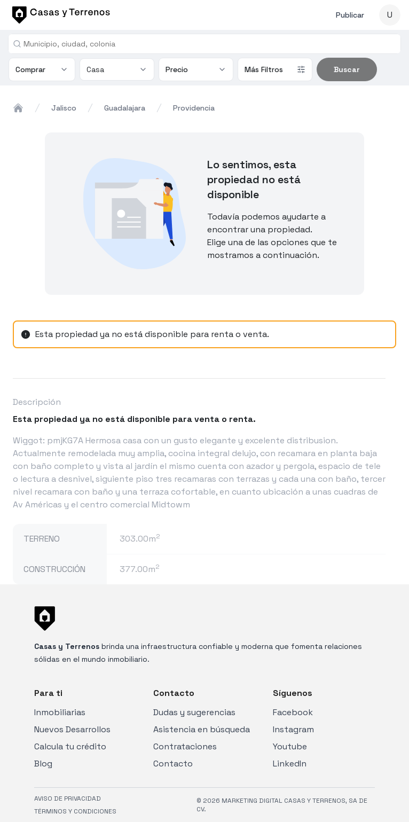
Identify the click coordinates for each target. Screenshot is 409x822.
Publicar (350, 15)
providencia (194, 108)
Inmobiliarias (59, 712)
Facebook (293, 712)
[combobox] (208, 43)
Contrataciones (185, 746)
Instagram (293, 729)
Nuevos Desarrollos (72, 729)
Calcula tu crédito (70, 746)
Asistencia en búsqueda (201, 729)
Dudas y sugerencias (194, 712)
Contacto (173, 763)
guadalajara (124, 108)
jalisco (63, 108)
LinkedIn (289, 763)
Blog (43, 763)
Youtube (290, 746)
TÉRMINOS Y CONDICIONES (75, 811)
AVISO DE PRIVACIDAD (67, 798)
